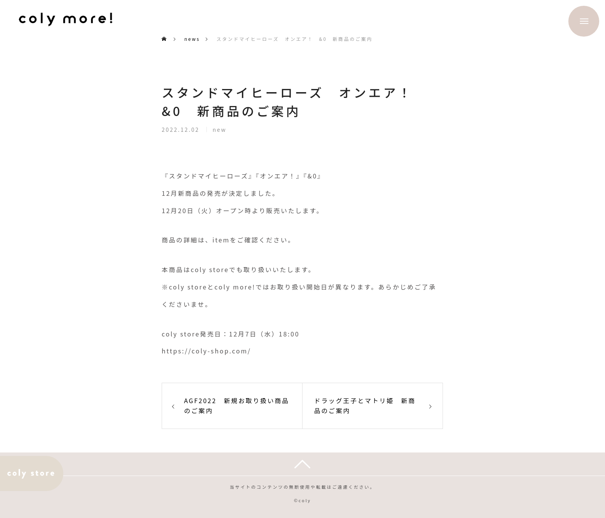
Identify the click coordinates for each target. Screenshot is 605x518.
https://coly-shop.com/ (206, 350)
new (219, 131)
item (221, 239)
